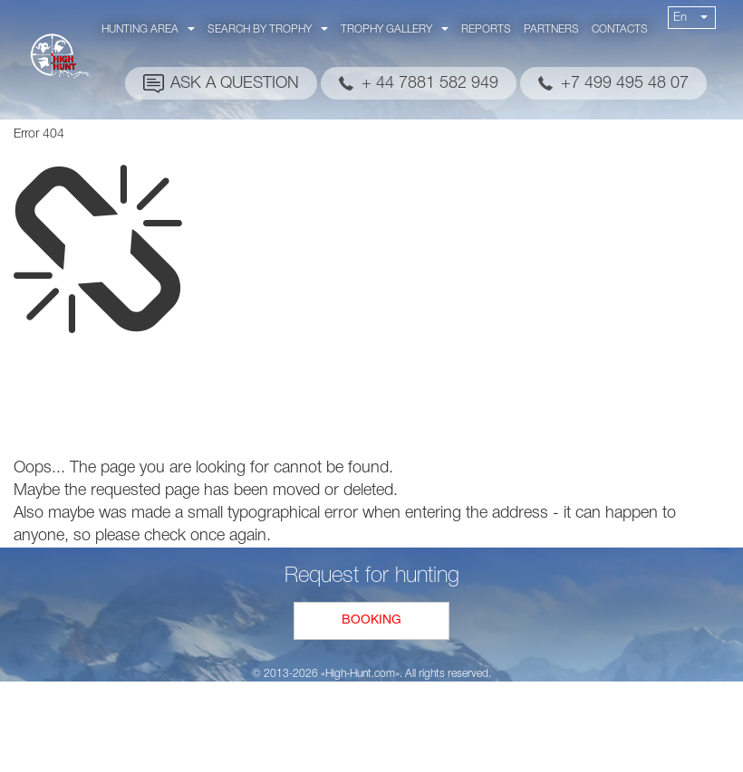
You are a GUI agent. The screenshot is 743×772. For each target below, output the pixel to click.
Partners (551, 29)
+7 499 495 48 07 (625, 83)
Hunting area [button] (148, 29)
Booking (371, 620)
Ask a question (234, 83)
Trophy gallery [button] (395, 29)
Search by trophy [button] (267, 29)
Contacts (620, 29)
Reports (486, 29)
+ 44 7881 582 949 (430, 83)
